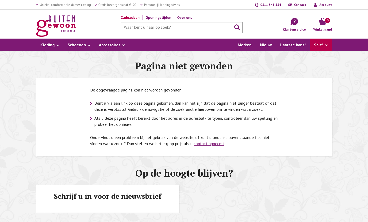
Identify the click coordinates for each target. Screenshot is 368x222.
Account (325, 5)
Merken (245, 45)
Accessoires (109, 45)
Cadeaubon (130, 17)
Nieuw (266, 45)
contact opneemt (209, 143)
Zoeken (237, 27)
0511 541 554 (270, 5)
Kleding (47, 45)
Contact (300, 5)
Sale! (318, 45)
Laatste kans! (293, 45)
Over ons (184, 17)
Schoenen (77, 45)
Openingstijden (158, 17)
